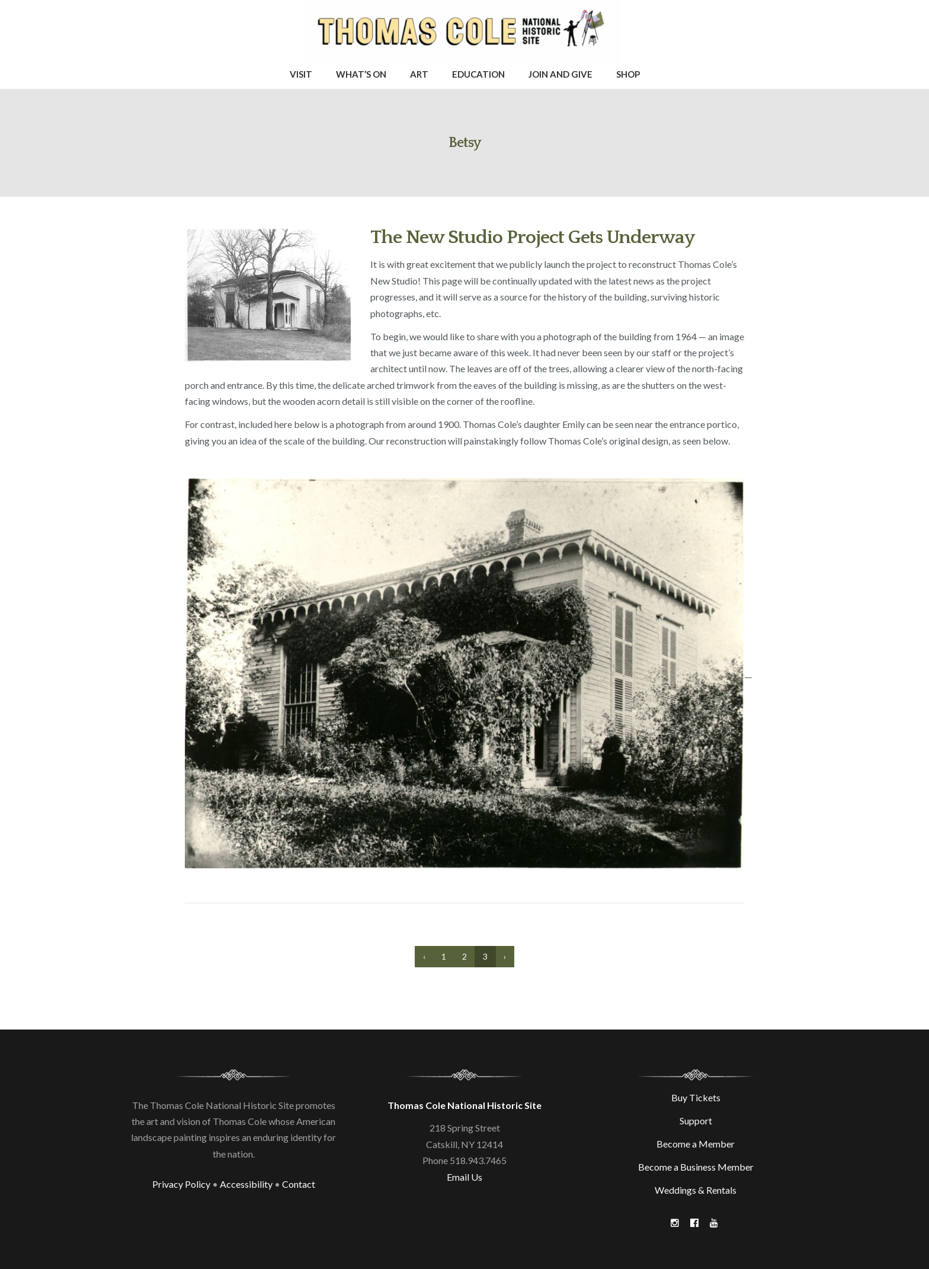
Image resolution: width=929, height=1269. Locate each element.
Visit (301, 74)
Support (696, 1120)
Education (478, 74)
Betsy (465, 143)
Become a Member (695, 1143)
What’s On (361, 74)
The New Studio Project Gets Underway (532, 237)
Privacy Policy (181, 1184)
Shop (628, 74)
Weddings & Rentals (695, 1190)
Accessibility (246, 1184)
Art (419, 74)
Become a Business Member (696, 1166)
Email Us (464, 1176)
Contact (298, 1184)
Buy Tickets (695, 1097)
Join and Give (560, 74)
